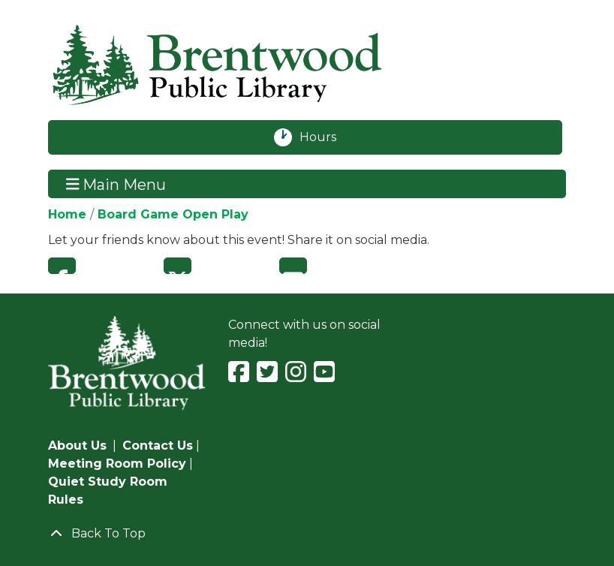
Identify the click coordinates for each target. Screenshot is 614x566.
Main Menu (116, 184)
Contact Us (157, 445)
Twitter (177, 265)
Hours (326, 137)
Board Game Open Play (173, 214)
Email (293, 265)
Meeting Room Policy (117, 463)
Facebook (62, 265)
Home (67, 214)
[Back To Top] (307, 533)
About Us (77, 445)
